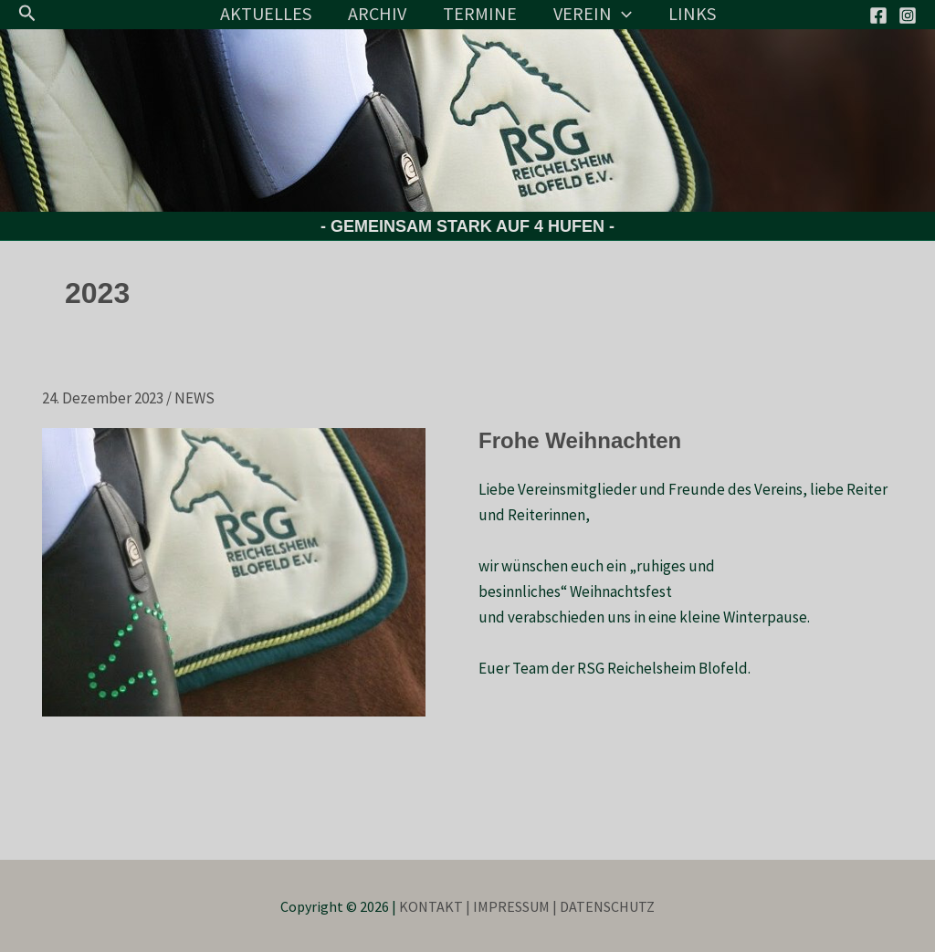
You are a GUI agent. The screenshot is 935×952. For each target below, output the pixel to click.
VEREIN (592, 13)
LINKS (692, 13)
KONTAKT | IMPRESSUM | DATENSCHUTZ (527, 906)
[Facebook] (878, 15)
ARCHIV (377, 13)
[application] (622, 13)
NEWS (194, 398)
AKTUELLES (265, 13)
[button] (27, 13)
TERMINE (480, 13)
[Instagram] (907, 15)
